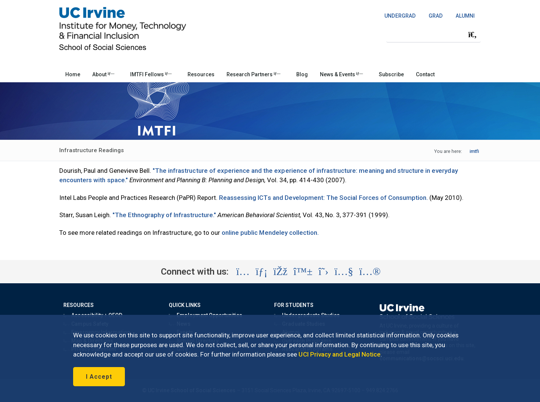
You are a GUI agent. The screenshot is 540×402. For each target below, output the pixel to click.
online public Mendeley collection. (270, 232)
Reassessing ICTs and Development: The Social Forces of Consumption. (323, 197)
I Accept (99, 376)
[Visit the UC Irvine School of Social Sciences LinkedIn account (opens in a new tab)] (261, 272)
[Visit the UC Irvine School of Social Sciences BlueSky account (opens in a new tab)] (303, 272)
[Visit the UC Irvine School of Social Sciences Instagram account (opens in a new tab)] (243, 272)
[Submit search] (472, 34)
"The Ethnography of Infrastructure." (164, 215)
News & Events (341, 74)
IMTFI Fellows (151, 74)
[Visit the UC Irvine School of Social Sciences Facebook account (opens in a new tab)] (280, 272)
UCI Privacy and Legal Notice (339, 354)
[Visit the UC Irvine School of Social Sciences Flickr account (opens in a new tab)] (370, 272)
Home (72, 74)
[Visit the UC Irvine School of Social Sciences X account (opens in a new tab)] (323, 272)
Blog (302, 74)
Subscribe (391, 74)
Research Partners (253, 74)
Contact (425, 74)
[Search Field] (433, 34)
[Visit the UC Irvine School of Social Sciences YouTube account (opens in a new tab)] (343, 272)
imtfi (474, 151)
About (103, 74)
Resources (201, 74)
